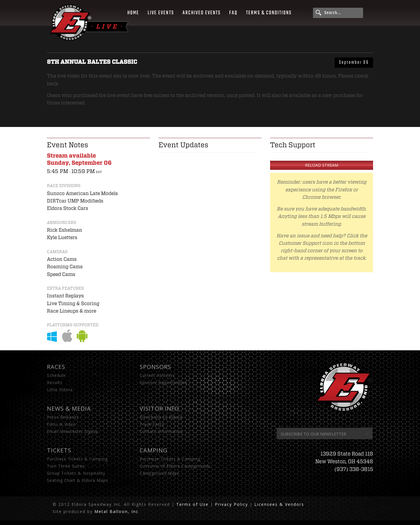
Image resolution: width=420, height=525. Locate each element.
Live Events (161, 13)
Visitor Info (159, 408)
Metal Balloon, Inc (116, 511)
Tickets (59, 450)
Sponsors (155, 367)
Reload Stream (321, 165)
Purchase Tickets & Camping (77, 459)
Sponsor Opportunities (163, 382)
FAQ (233, 13)
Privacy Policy (231, 504)
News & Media (69, 408)
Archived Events (202, 13)
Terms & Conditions (269, 13)
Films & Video (61, 424)
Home (133, 13)
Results (54, 382)
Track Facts (152, 424)
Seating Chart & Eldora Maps (77, 480)
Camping (154, 450)
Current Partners (157, 375)
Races (56, 367)
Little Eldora (60, 389)
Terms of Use (192, 504)
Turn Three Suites (66, 466)
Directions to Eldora (161, 417)
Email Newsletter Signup (72, 431)
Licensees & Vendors (279, 504)
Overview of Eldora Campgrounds (175, 466)
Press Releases (63, 417)
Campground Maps (159, 473)
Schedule (56, 375)
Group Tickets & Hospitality (76, 473)
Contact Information (161, 431)
